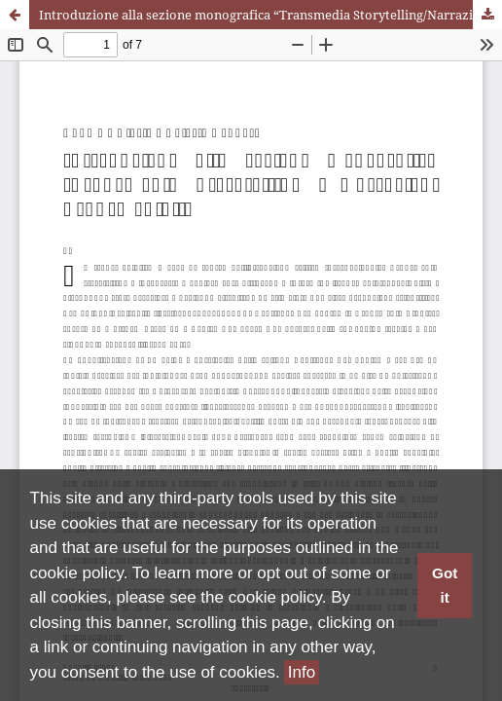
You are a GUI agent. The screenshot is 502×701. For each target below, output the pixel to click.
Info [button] (301, 672)
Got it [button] (444, 586)
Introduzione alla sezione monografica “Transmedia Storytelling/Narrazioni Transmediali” (270, 14)
